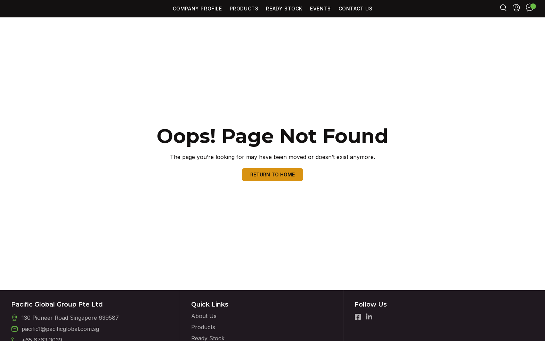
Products (244, 15)
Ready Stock (284, 15)
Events (320, 15)
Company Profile (197, 15)
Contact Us (356, 15)
